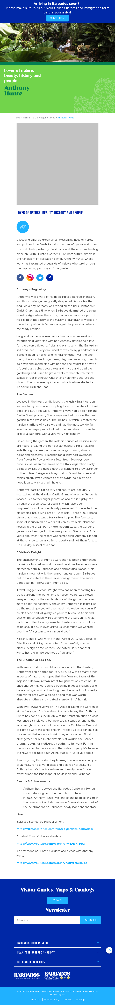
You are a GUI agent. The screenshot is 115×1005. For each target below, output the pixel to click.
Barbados (66, 992)
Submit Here (57, 18)
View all (57, 900)
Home (17, 118)
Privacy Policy (51, 1000)
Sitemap (80, 1000)
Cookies (67, 1000)
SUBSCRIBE (90, 920)
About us (36, 1000)
